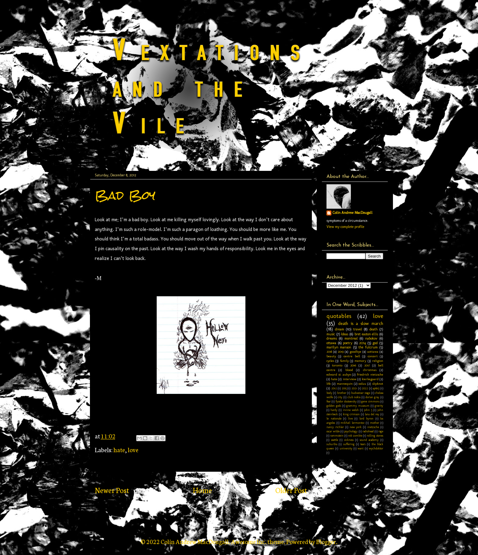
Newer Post (112, 490)
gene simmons (370, 401)
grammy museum (357, 405)
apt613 (376, 388)
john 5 (368, 410)
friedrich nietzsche (370, 375)
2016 (353, 365)
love (133, 449)
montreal (351, 338)
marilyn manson (338, 347)
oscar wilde (333, 431)
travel (357, 329)
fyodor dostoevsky (346, 401)
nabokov (371, 338)
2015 (344, 388)
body (329, 393)
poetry (347, 343)
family (344, 361)
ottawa (331, 343)
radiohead (368, 431)
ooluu (362, 384)
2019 (341, 352)
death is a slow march (360, 323)
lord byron (366, 418)
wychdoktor (376, 448)
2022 (365, 388)
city (340, 397)
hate (119, 449)
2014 (362, 343)
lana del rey (372, 414)
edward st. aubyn (338, 375)
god (375, 343)
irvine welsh (351, 410)
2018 (329, 352)
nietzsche (373, 427)
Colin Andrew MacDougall (353, 213)
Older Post (291, 490)
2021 (354, 388)
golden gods (333, 405)
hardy (333, 410)
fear (328, 401)
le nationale (333, 418)
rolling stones (375, 435)
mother (374, 422)
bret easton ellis (366, 334)
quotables (338, 315)
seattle (334, 439)
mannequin (345, 384)
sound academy (369, 439)
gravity (379, 405)
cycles (330, 361)
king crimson (351, 414)
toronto (337, 365)
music (330, 334)
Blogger (326, 541)
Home (202, 490)
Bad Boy (125, 195)
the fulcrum (367, 347)
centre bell (352, 356)
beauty (331, 356)
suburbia (331, 444)
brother (341, 393)
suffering (349, 444)
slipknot (377, 384)
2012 (334, 388)
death (373, 329)
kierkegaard (370, 379)
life (328, 384)
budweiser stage (360, 393)
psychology (351, 431)
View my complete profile (345, 227)
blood (349, 370)
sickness (349, 439)
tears (363, 444)
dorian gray (373, 397)
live (350, 418)
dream (339, 329)
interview (349, 379)
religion (377, 361)
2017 (367, 365)
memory (360, 361)
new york (356, 427)
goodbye (355, 352)
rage (380, 431)
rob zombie (355, 435)
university (346, 448)
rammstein (337, 435)
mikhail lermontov (353, 422)
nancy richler (335, 427)
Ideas (344, 334)
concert (373, 356)
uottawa (372, 352)
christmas (369, 370)
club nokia (354, 397)
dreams (331, 338)
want (360, 448)
